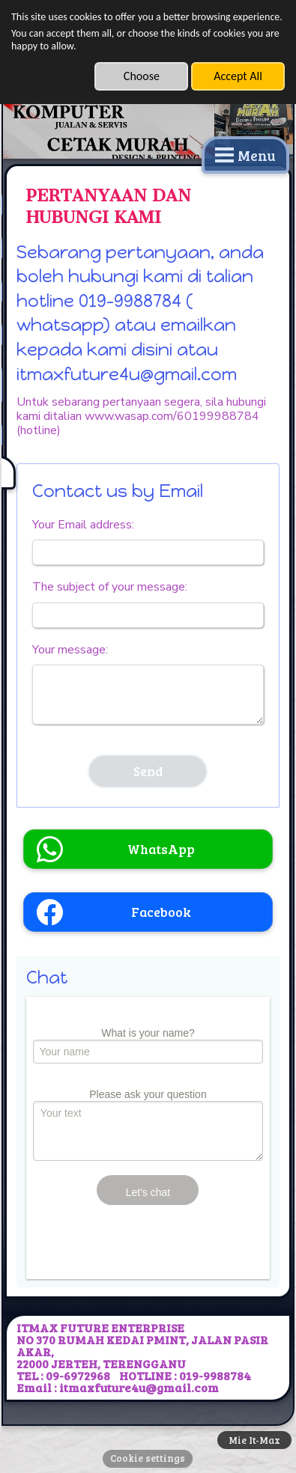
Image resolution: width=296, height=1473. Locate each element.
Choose (142, 76)
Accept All (238, 76)
